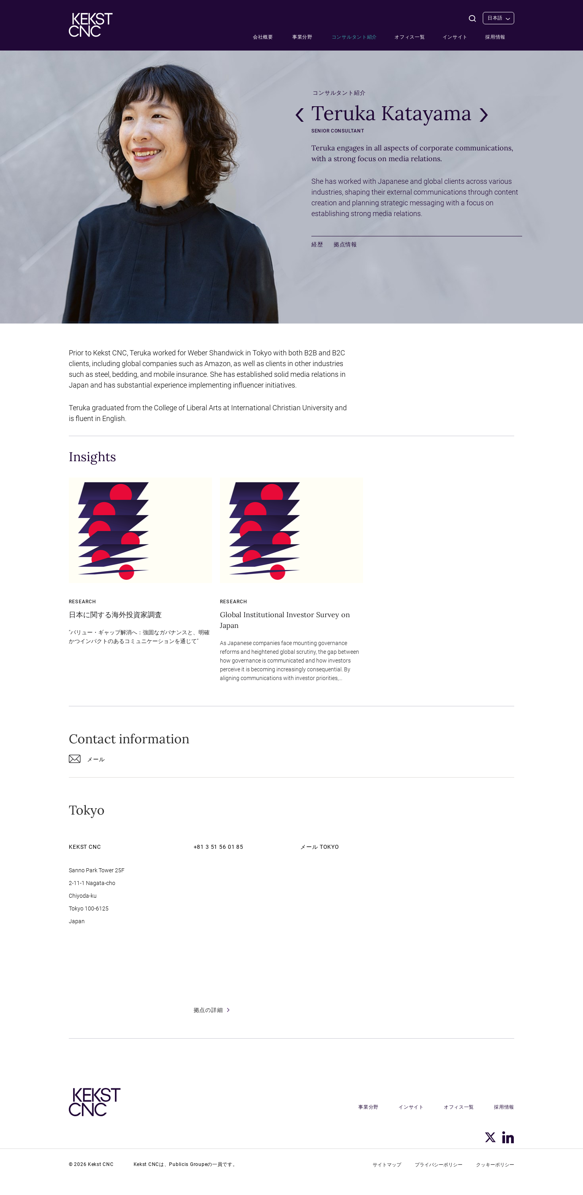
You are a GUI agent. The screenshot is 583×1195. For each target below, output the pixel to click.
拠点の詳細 (212, 1010)
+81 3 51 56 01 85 (218, 847)
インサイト (455, 37)
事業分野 (302, 37)
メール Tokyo (319, 847)
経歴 (317, 244)
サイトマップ (387, 1165)
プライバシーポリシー (439, 1165)
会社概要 (263, 37)
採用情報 (495, 37)
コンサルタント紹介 (354, 37)
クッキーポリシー (495, 1165)
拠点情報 (345, 244)
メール (87, 760)
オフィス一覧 (409, 37)
